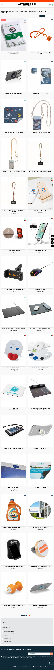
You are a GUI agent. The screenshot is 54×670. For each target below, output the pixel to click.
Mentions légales (36, 666)
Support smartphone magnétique (40, 566)
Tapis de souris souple (40, 487)
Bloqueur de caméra (13, 487)
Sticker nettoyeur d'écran (40, 93)
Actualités (18, 649)
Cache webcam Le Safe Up (13, 52)
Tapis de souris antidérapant (40, 368)
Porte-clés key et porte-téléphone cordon (13, 211)
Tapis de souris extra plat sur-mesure (13, 527)
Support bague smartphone (40, 605)
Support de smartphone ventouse (13, 605)
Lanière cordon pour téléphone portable (13, 171)
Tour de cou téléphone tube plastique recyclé (40, 53)
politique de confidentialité (25, 657)
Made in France (7, 639)
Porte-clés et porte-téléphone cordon (40, 171)
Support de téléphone (40, 210)
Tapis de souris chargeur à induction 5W (40, 408)
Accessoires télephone (9, 633)
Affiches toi (12, 649)
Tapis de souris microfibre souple (13, 132)
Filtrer (42, 15)
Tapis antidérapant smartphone (14, 566)
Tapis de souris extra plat (40, 527)
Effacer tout (24, 615)
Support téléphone (40, 250)
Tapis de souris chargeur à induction (40, 329)
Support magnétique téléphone (13, 93)
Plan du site (42, 666)
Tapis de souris (14, 408)
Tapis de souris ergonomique (13, 368)
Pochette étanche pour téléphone (13, 448)
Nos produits (4, 649)
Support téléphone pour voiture (13, 289)
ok (30, 615)
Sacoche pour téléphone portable (40, 132)
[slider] (2, 625)
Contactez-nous (27, 649)
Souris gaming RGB (40, 289)
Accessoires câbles (8, 630)
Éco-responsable (7, 641)
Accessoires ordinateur (9, 631)
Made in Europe (7, 638)
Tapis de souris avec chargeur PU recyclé (13, 329)
